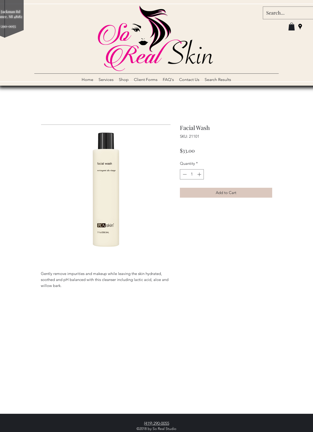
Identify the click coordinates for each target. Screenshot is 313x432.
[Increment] (199, 174)
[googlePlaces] (300, 27)
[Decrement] (184, 174)
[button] (291, 26)
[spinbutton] (192, 174)
